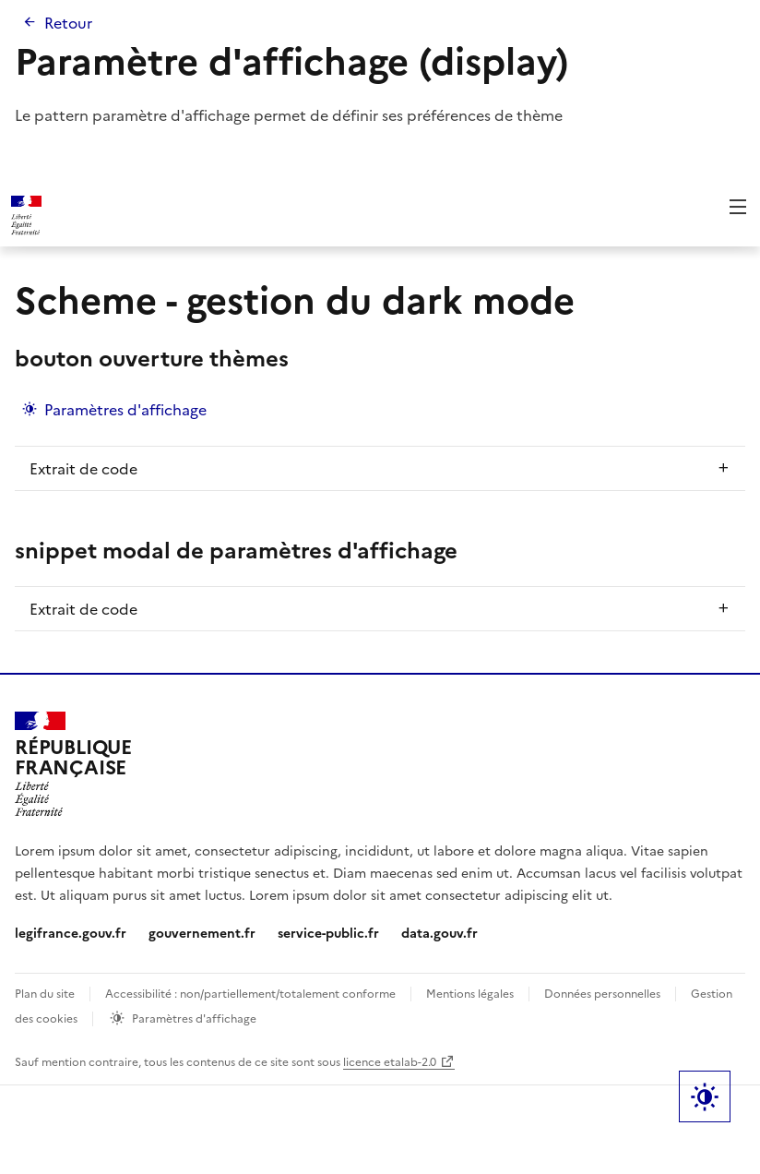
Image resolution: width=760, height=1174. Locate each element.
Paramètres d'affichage (125, 409)
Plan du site (45, 992)
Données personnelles (602, 992)
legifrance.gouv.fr (70, 932)
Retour (68, 22)
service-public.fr (328, 932)
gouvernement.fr (201, 932)
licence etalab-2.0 (389, 1061)
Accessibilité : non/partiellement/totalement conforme (250, 992)
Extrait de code (83, 468)
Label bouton (704, 1096)
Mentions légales (470, 992)
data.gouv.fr (439, 932)
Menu (737, 206)
